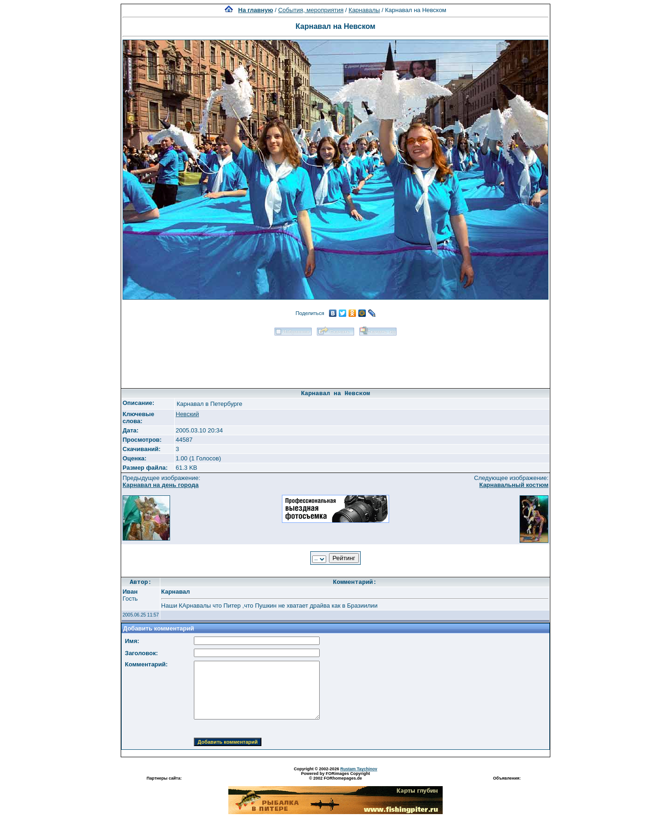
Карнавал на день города (161, 484)
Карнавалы (364, 10)
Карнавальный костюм (513, 484)
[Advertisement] (335, 359)
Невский (187, 414)
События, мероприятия (310, 10)
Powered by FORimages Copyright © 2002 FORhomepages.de (335, 776)
